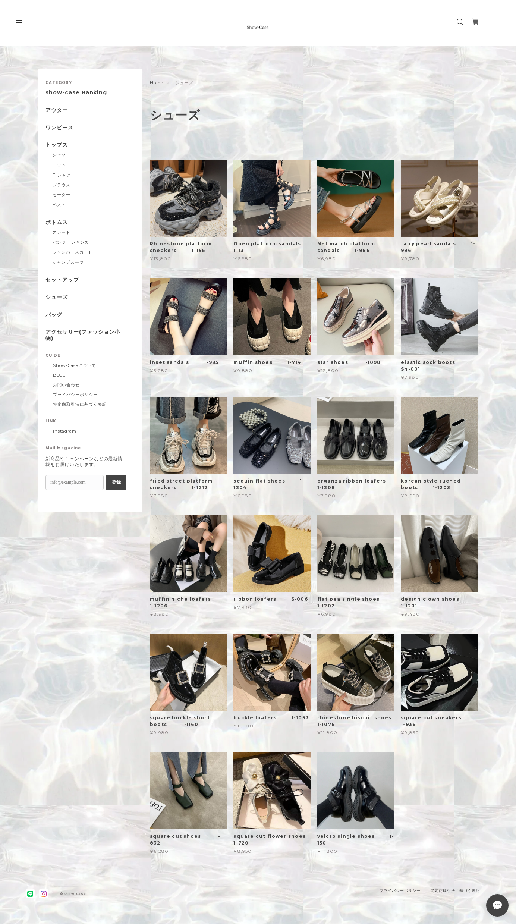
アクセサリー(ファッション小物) (82, 335)
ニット (59, 164)
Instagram (64, 431)
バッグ (53, 315)
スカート (61, 232)
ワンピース (59, 128)
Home (156, 82)
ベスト (59, 204)
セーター (61, 194)
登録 (116, 482)
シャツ (59, 154)
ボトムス (56, 222)
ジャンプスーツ (68, 262)
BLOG (59, 375)
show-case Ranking (76, 92)
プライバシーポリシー (75, 394)
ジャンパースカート (73, 252)
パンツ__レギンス (71, 242)
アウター (56, 110)
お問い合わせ (66, 384)
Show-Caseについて (74, 365)
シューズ (56, 297)
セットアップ (62, 280)
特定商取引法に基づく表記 (80, 404)
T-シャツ (62, 174)
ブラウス (61, 185)
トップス (56, 145)
